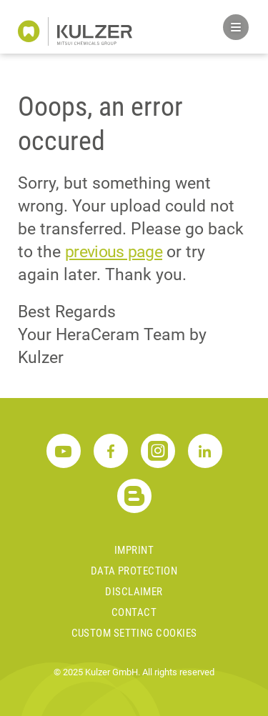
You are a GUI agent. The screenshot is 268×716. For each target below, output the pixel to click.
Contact (134, 612)
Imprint (134, 550)
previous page (113, 252)
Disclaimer (134, 591)
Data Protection (134, 571)
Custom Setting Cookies (134, 633)
